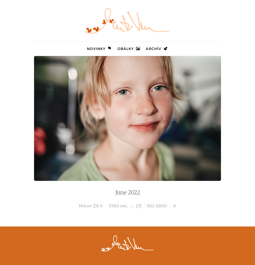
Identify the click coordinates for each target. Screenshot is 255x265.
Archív (157, 48)
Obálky (129, 48)
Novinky (99, 48)
